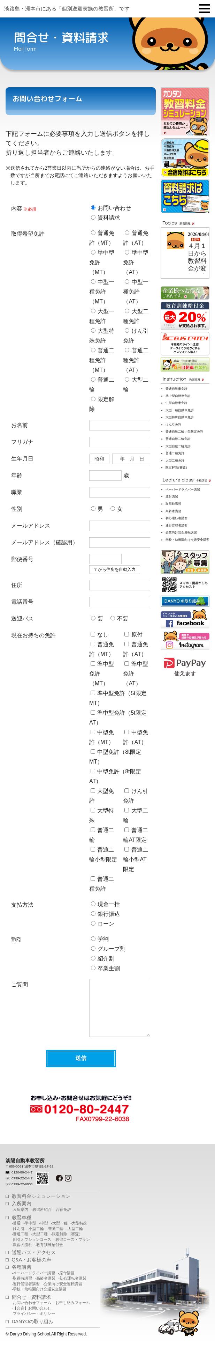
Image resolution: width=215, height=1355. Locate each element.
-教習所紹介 (41, 1220)
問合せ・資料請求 (31, 1307)
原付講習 (172, 496)
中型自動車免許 (176, 403)
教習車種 (21, 1228)
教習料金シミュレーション (41, 1206)
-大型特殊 (78, 1233)
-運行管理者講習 (26, 1294)
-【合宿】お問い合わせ (32, 1319)
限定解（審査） (177, 467)
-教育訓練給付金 (49, 1255)
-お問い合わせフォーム (32, 1313)
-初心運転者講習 (72, 1289)
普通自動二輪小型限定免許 (184, 431)
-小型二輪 (35, 1239)
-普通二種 (20, 1244)
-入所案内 (20, 1220)
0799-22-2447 (21, 1189)
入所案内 (21, 1214)
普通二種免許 (175, 453)
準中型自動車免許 (178, 396)
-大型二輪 (74, 1239)
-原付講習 (66, 1283)
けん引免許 (173, 424)
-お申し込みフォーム (72, 1313)
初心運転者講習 (176, 518)
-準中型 (29, 1233)
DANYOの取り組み (33, 1332)
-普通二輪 (55, 1239)
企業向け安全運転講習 (181, 532)
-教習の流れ (22, 1255)
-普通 (16, 1233)
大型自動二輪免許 (178, 446)
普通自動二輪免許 (178, 439)
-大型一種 (59, 1233)
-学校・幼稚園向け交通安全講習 (39, 1299)
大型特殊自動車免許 (180, 417)
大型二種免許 (175, 460)
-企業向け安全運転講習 (62, 1294)
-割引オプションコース (32, 1250)
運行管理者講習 (176, 525)
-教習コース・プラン (72, 1250)
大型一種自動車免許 (180, 410)
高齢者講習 (173, 511)
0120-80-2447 (21, 1183)
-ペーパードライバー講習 (33, 1283)
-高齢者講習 (45, 1289)
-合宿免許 (62, 1220)
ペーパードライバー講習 (183, 489)
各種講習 (21, 1277)
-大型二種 (39, 1244)
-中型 (43, 1233)
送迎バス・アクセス (34, 1263)
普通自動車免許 (176, 388)
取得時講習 (173, 504)
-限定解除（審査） (67, 1244)
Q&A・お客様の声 (32, 1270)
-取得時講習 (22, 1289)
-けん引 (18, 1239)
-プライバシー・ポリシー (33, 1324)
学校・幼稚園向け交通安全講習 (187, 540)
